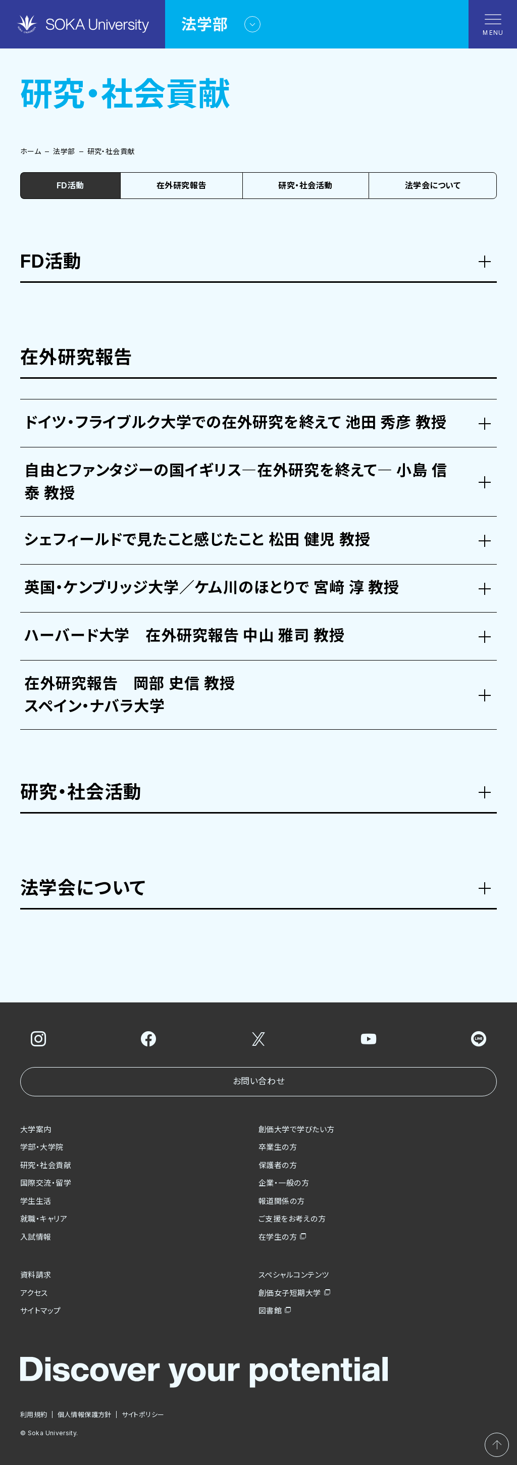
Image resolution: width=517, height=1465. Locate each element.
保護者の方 (277, 1165)
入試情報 (35, 1237)
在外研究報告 (181, 185)
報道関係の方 (281, 1201)
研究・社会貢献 (45, 1165)
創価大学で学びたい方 (296, 1129)
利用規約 (33, 1414)
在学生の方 (277, 1237)
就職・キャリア (43, 1219)
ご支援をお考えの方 (292, 1219)
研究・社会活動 (305, 185)
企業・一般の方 (283, 1183)
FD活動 (70, 185)
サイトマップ (40, 1311)
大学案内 (35, 1129)
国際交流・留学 (45, 1183)
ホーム (30, 151)
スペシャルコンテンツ (293, 1275)
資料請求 (35, 1275)
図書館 (270, 1311)
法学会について (432, 185)
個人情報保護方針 (85, 1414)
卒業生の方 (277, 1147)
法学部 (64, 151)
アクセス (34, 1293)
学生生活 (35, 1201)
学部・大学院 (42, 1147)
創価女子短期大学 (289, 1293)
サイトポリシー (143, 1414)
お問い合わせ (258, 1081)
